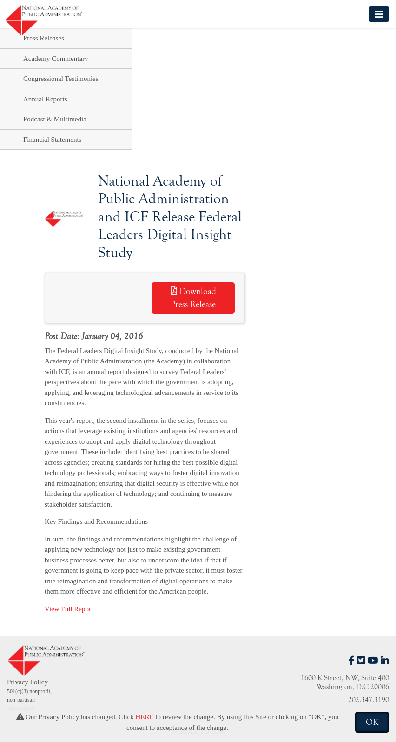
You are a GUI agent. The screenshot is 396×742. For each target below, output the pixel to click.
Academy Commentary (55, 58)
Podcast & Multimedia (54, 119)
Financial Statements (52, 139)
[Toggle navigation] (379, 13)
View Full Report (69, 609)
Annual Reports (45, 99)
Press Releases (43, 38)
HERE (144, 717)
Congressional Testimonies (61, 78)
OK (372, 722)
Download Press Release (193, 298)
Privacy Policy (27, 682)
